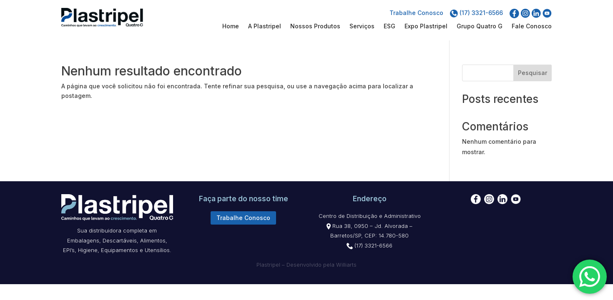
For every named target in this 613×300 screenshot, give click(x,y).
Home (230, 26)
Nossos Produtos (315, 26)
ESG (389, 26)
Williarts (346, 264)
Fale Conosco (532, 26)
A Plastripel (264, 26)
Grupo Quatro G (479, 26)
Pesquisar (532, 72)
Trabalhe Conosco (416, 12)
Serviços (361, 26)
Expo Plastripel (425, 26)
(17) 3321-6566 (476, 12)
